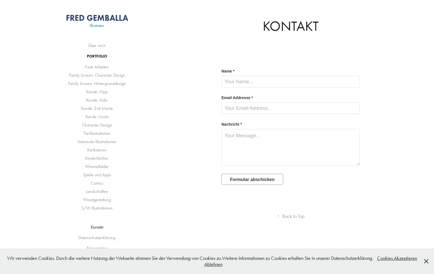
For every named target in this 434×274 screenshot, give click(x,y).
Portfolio (97, 56)
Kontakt (97, 227)
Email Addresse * (237, 98)
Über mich (97, 45)
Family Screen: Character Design (97, 75)
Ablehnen (213, 264)
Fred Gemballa (97, 18)
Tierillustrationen (97, 133)
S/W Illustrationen (97, 208)
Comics (97, 183)
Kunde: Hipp (97, 91)
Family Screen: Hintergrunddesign (97, 83)
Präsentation (97, 248)
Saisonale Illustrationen (97, 141)
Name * (227, 71)
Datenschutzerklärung (96, 237)
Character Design (97, 125)
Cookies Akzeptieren (397, 258)
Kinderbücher (96, 158)
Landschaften (97, 191)
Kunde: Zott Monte (97, 108)
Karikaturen (97, 149)
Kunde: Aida (96, 100)
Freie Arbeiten (97, 66)
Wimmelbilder (97, 166)
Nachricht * (231, 124)
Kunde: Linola (97, 116)
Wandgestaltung (97, 199)
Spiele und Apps (97, 174)
